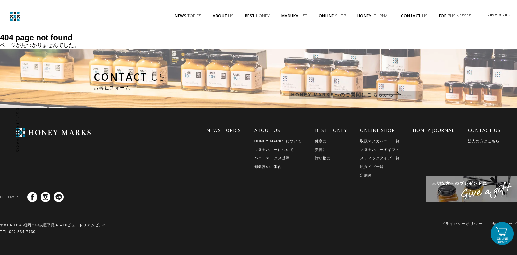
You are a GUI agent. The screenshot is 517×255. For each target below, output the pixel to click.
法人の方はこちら (484, 141)
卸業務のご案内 (268, 167)
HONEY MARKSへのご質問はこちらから (338, 95)
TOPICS (188, 16)
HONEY (257, 16)
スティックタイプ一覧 (380, 158)
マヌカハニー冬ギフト (380, 150)
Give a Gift (498, 14)
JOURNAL (373, 16)
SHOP (332, 16)
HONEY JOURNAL (434, 130)
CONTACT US (484, 130)
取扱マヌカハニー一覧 (380, 141)
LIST (294, 16)
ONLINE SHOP (377, 130)
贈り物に (323, 158)
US (223, 16)
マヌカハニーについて (274, 150)
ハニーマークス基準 (272, 158)
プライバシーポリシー (461, 224)
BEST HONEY (331, 130)
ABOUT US (267, 130)
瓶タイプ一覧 (372, 167)
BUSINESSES (455, 16)
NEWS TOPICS (223, 130)
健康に (321, 141)
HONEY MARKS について (278, 141)
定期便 (366, 175)
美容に (321, 150)
